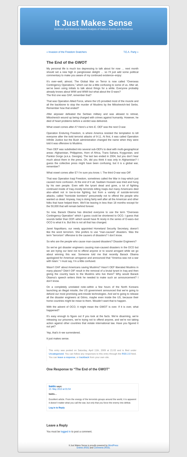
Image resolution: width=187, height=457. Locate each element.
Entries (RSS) (83, 448)
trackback (84, 357)
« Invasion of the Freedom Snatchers (67, 52)
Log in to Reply (57, 407)
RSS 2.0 (126, 354)
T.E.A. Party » (130, 52)
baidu (52, 386)
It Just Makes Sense (93, 22)
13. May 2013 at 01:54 (60, 389)
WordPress (113, 445)
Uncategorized (56, 354)
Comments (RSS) (102, 448)
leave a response (66, 357)
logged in (66, 431)
